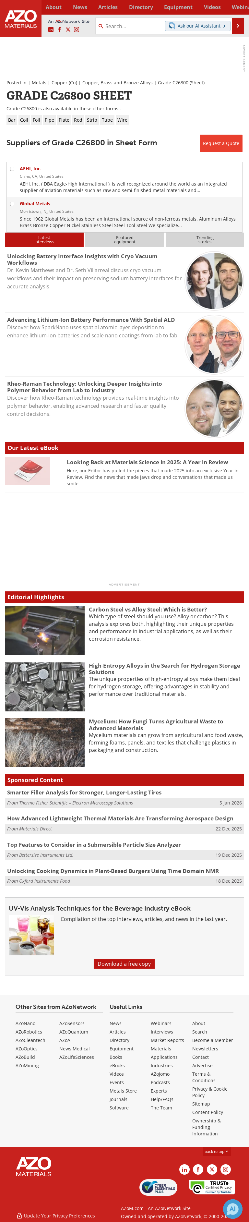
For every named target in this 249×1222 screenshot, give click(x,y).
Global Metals (35, 203)
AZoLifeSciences (76, 1057)
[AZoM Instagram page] (76, 29)
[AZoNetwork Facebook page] (59, 29)
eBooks (117, 1065)
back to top (217, 1151)
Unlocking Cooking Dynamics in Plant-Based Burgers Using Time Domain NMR (113, 871)
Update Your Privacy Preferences (55, 1214)
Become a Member (212, 1040)
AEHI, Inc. (31, 168)
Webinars (161, 1023)
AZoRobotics (29, 1032)
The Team (161, 1108)
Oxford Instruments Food (44, 881)
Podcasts (160, 1082)
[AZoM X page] (68, 29)
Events (117, 1082)
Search (199, 1032)
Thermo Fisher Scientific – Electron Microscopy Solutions (76, 803)
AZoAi (65, 1040)
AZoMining (27, 1065)
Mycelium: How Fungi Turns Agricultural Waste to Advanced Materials (156, 725)
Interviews (162, 1032)
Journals (118, 1099)
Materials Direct (35, 829)
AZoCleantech (30, 1040)
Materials (161, 1049)
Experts (159, 1091)
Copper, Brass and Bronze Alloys (117, 82)
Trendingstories (205, 240)
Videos (117, 1074)
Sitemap (201, 1104)
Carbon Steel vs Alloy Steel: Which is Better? (148, 609)
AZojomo (160, 1074)
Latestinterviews (44, 240)
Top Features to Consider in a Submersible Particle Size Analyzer (94, 844)
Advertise (202, 1065)
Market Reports (167, 1040)
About (198, 1023)
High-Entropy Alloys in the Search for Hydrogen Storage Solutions (164, 669)
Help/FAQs (162, 1099)
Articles (118, 1032)
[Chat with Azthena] (233, 1209)
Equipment (122, 1049)
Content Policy (207, 1112)
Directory (118, 7)
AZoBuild (25, 1057)
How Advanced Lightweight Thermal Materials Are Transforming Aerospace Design (120, 818)
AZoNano (25, 1023)
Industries (162, 1065)
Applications (164, 1057)
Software (119, 1108)
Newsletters (205, 1049)
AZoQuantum (73, 1032)
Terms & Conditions (204, 1077)
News (116, 1023)
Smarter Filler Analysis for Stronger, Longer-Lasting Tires (84, 792)
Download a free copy (124, 963)
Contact (200, 1057)
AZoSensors (72, 1023)
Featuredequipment (125, 240)
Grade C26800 (173, 82)
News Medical (74, 1049)
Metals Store (123, 1091)
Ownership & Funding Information (206, 1127)
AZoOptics (27, 1049)
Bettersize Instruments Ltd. (46, 855)
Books (116, 1057)
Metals (39, 82)
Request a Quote (221, 143)
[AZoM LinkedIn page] (50, 29)
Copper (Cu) (64, 82)
